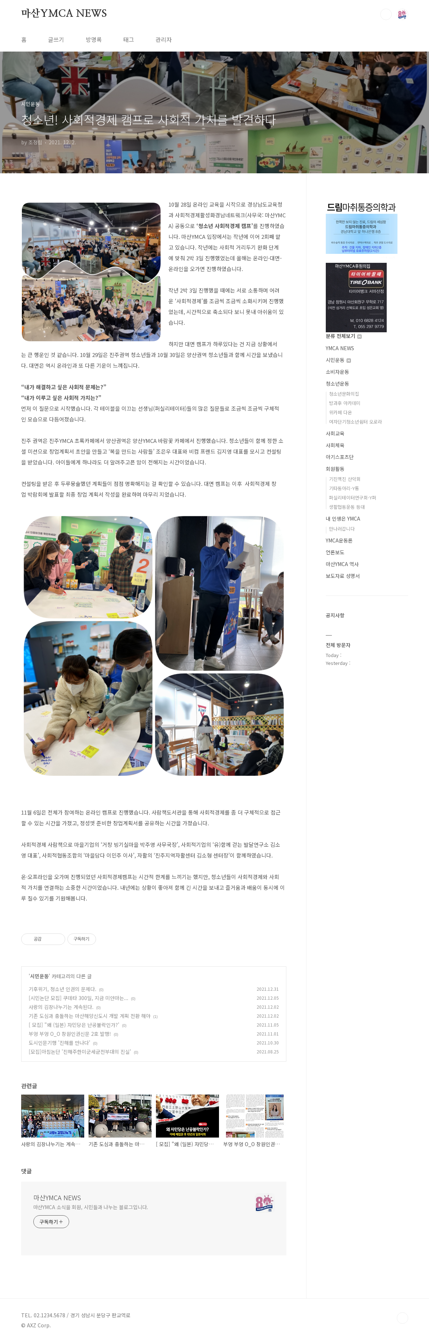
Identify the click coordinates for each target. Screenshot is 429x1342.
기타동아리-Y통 (344, 488)
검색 (386, 14)
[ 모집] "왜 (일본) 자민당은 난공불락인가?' (74, 1024)
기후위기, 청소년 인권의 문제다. (62, 989)
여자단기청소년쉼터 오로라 (355, 421)
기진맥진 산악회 (345, 479)
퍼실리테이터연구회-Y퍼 (352, 497)
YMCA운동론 (339, 540)
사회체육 (335, 445)
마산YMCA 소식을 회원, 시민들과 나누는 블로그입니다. (90, 1207)
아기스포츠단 (340, 456)
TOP (402, 1318)
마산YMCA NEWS (64, 14)
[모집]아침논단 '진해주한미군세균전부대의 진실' (80, 1051)
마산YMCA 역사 (342, 564)
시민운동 (39, 976)
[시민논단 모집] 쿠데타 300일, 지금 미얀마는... (78, 997)
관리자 (164, 39)
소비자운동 (337, 371)
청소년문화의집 (344, 393)
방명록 (94, 39)
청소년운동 (337, 383)
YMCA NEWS (340, 348)
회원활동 (335, 468)
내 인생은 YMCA (343, 518)
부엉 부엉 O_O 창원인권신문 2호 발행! (70, 1033)
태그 (128, 39)
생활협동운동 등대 (347, 506)
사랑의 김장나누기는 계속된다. (61, 1006)
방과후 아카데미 (345, 403)
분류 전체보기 (344, 335)
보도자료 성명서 (343, 575)
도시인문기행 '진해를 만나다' (59, 1042)
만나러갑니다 (342, 528)
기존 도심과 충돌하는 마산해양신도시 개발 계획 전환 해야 (90, 1015)
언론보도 (335, 552)
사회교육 (335, 433)
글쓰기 (56, 39)
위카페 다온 (340, 412)
